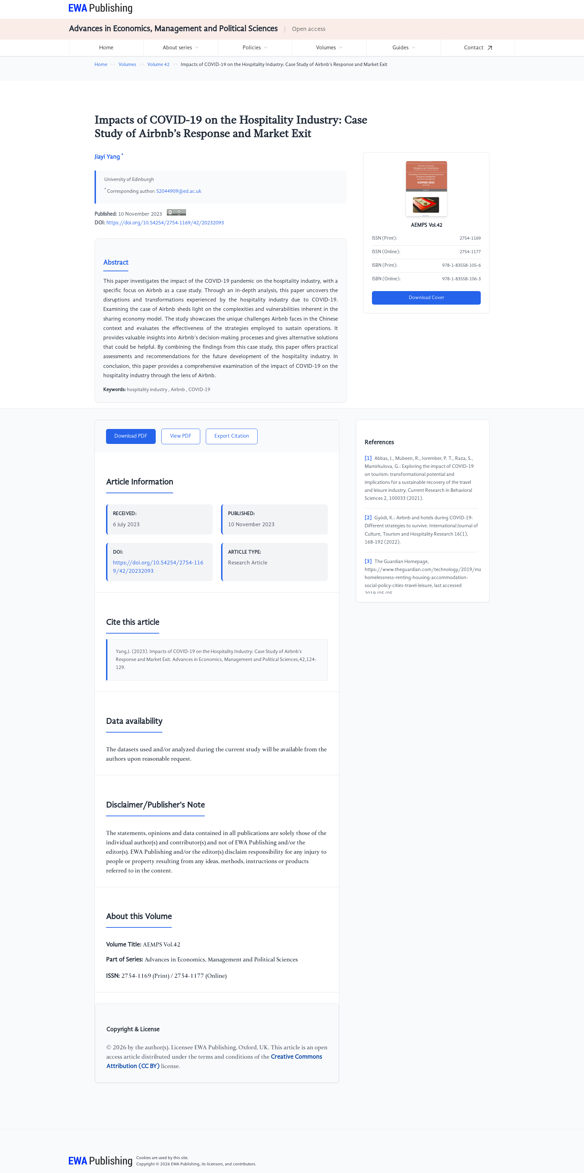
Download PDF (130, 436)
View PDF (181, 436)
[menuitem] (106, 48)
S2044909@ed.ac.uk (178, 191)
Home (106, 48)
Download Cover (426, 297)
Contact (478, 48)
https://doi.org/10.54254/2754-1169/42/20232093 (165, 223)
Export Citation (231, 436)
